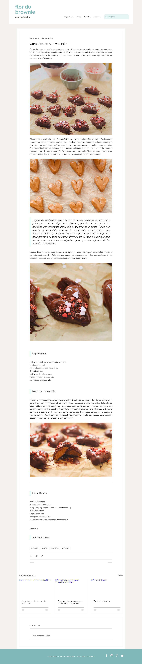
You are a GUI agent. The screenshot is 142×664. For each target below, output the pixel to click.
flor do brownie (25, 9)
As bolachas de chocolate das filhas (34, 602)
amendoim (65, 548)
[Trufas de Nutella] (107, 588)
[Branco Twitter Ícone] (122, 655)
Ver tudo (120, 575)
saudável (44, 548)
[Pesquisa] (116, 16)
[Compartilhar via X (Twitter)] (36, 556)
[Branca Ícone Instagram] (111, 655)
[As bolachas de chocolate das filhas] (35, 588)
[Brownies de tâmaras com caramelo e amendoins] (71, 588)
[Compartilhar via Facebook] (31, 556)
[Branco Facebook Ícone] (106, 655)
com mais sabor (23, 17)
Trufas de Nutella (102, 601)
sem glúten (55, 548)
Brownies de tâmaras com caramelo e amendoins (70, 602)
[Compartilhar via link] (42, 556)
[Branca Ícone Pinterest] (117, 655)
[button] (87, 17)
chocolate (34, 548)
